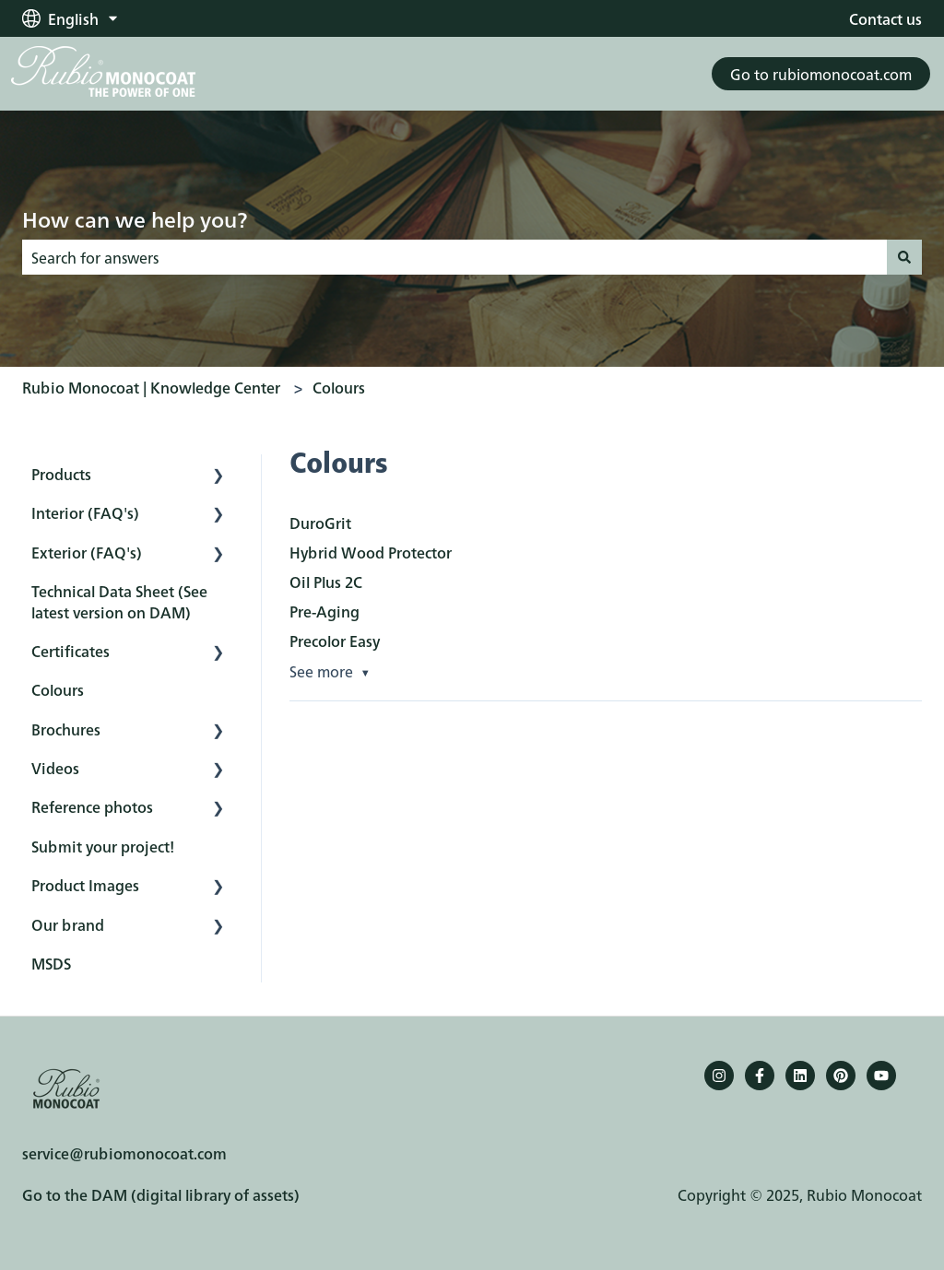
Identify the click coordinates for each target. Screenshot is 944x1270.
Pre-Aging (324, 611)
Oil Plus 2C (325, 581)
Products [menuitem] (61, 474)
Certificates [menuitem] (70, 651)
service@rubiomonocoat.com (124, 1153)
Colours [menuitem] (57, 689)
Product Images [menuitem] (85, 885)
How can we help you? (134, 218)
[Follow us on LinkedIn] (800, 1075)
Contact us (885, 18)
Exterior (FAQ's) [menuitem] (86, 552)
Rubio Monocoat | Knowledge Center (151, 387)
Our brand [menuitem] (67, 924)
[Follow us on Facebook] (759, 1075)
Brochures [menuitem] (65, 729)
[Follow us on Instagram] (719, 1075)
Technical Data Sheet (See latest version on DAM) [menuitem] (119, 601)
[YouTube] (881, 1075)
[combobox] (454, 257)
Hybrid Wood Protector (370, 552)
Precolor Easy (334, 640)
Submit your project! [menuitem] (102, 846)
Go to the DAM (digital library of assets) (161, 1194)
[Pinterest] (841, 1075)
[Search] (904, 257)
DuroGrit (320, 522)
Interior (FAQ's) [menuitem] (85, 512)
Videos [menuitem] (55, 768)
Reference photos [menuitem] (92, 806)
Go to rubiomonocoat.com (821, 74)
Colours (339, 387)
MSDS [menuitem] (51, 963)
